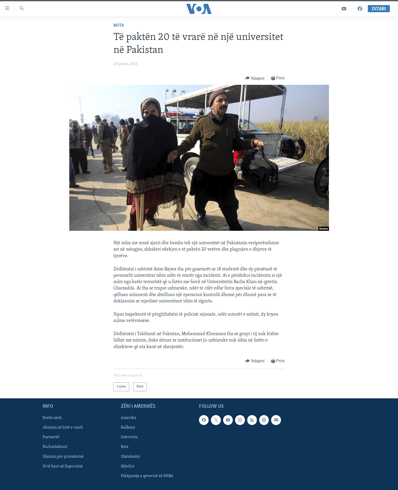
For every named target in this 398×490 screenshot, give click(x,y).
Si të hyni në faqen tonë (63, 466)
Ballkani (128, 428)
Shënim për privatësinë (63, 456)
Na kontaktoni (55, 447)
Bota (118, 25)
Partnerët (51, 437)
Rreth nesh (52, 418)
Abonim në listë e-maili (63, 428)
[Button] (254, 78)
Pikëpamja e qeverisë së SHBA (147, 476)
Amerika (128, 418)
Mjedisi (127, 466)
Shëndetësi (130, 456)
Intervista (129, 437)
